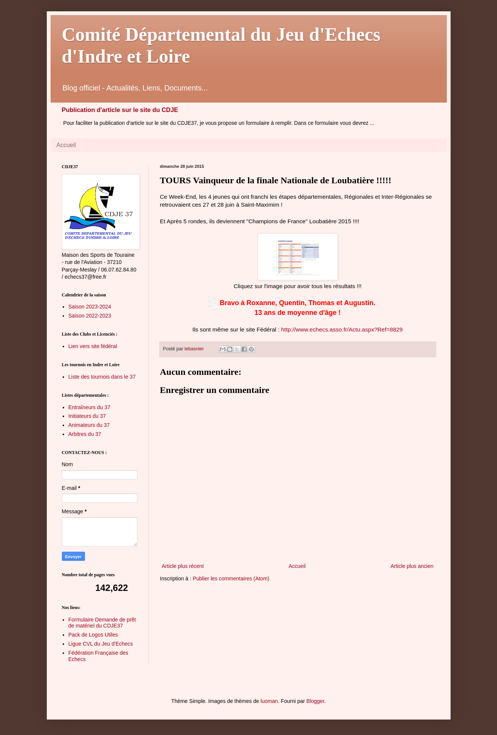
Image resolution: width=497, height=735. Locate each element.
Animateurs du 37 (89, 425)
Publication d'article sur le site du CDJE (120, 109)
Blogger (315, 701)
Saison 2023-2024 (89, 307)
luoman (269, 701)
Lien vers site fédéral (92, 346)
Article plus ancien (412, 566)
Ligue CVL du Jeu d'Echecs (100, 644)
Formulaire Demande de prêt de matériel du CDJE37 (102, 623)
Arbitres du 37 (84, 434)
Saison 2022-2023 (89, 316)
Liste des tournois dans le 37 (101, 377)
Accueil (66, 145)
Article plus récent (183, 566)
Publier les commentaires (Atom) (231, 578)
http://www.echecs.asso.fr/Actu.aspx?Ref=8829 (341, 329)
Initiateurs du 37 (87, 416)
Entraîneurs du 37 (89, 407)
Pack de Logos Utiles (93, 635)
